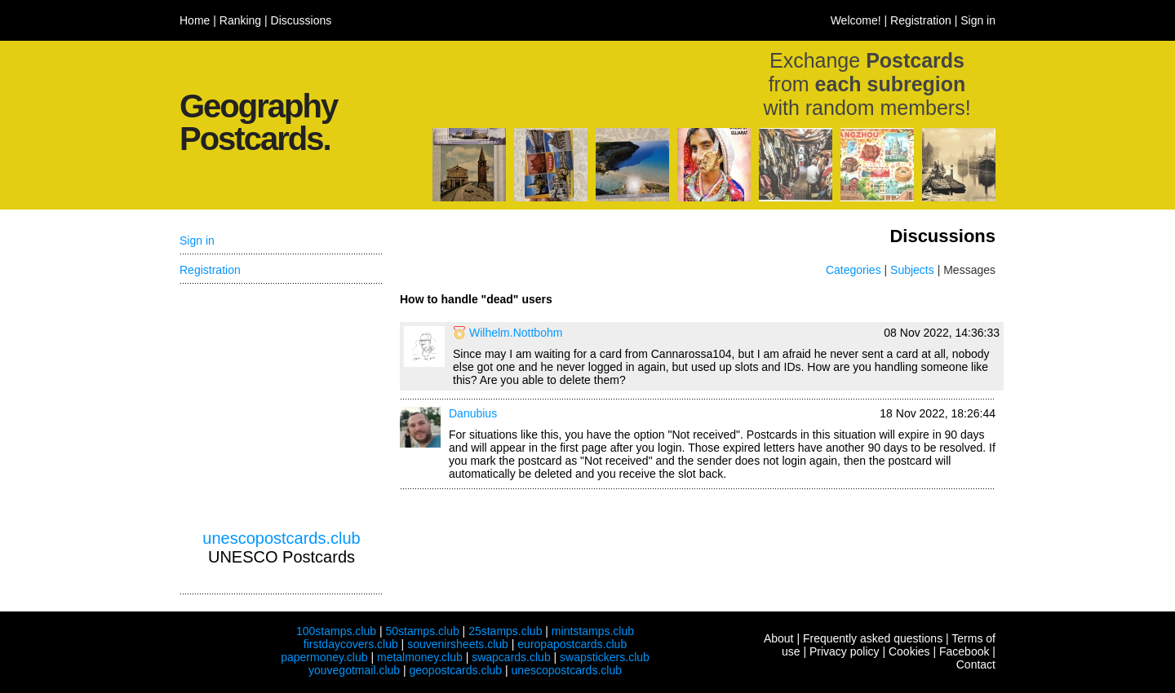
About (779, 638)
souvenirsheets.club (457, 644)
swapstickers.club (605, 657)
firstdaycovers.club (351, 644)
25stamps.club (505, 631)
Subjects (912, 269)
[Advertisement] (282, 407)
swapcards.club (511, 657)
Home (195, 20)
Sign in (977, 20)
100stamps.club (336, 631)
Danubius (473, 413)
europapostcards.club (572, 644)
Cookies (909, 651)
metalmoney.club (420, 657)
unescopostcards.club (281, 538)
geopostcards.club (456, 670)
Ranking (240, 20)
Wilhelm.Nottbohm (515, 332)
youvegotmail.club (354, 670)
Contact (975, 664)
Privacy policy (844, 651)
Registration (920, 20)
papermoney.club (324, 657)
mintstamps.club (593, 631)
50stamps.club (422, 631)
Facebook (964, 651)
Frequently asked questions (872, 638)
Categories (853, 269)
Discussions (301, 20)
